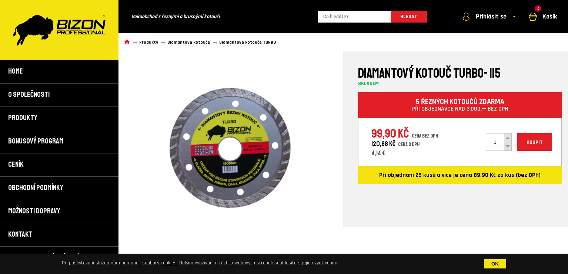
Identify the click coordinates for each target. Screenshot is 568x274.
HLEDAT (408, 16)
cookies (169, 263)
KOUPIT (535, 142)
